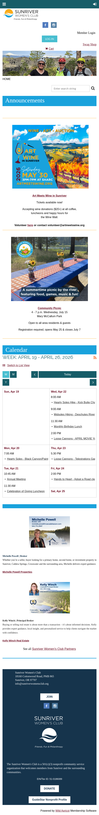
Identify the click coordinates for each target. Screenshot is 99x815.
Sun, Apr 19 (11, 391)
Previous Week (34, 375)
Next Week (93, 383)
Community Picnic (49, 308)
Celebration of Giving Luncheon (26, 491)
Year (6, 382)
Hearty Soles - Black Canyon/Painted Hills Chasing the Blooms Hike (47, 458)
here (30, 225)
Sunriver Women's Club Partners (54, 649)
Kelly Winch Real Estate (16, 640)
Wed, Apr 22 (58, 391)
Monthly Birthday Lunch (68, 426)
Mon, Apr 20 (11, 448)
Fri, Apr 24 (57, 468)
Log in (49, 38)
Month (13, 374)
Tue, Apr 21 (11, 468)
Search (93, 88)
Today (67, 374)
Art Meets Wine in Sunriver (49, 195)
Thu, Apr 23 (58, 448)
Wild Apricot (62, 810)
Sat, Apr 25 (58, 491)
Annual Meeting (16, 479)
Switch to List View (18, 365)
